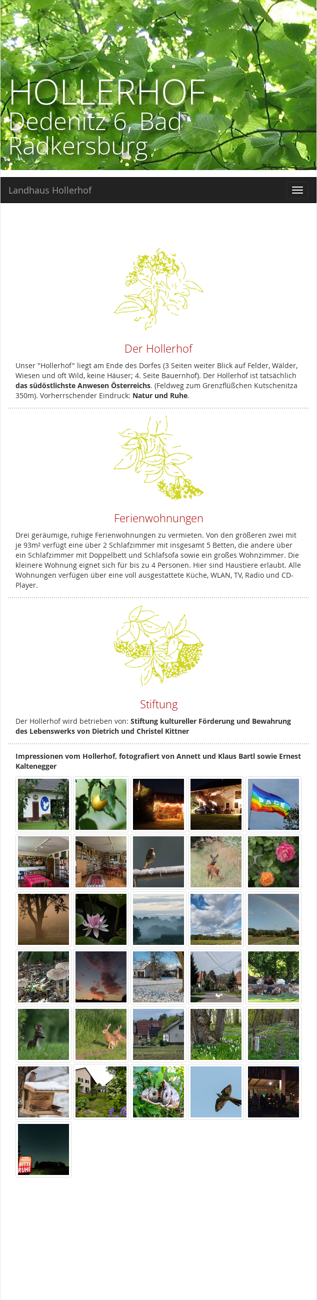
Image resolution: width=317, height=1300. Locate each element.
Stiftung (159, 703)
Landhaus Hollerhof (50, 190)
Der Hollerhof (158, 348)
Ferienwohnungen (159, 517)
